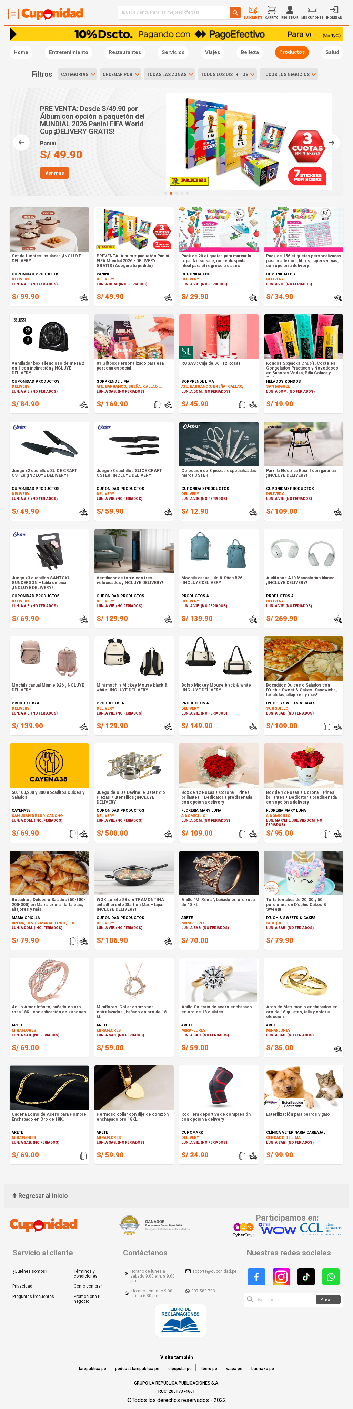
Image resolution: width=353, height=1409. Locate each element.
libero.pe (209, 1368)
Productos (292, 52)
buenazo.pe (262, 1368)
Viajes (212, 52)
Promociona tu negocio (88, 1299)
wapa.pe (234, 1368)
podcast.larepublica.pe (137, 1368)
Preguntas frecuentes (33, 1296)
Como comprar (88, 1286)
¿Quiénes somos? (29, 1271)
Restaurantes (125, 52)
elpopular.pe (180, 1368)
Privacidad (22, 1286)
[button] (165, 193)
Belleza (250, 52)
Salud (332, 52)
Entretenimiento (68, 52)
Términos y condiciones (86, 1274)
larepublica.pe (92, 1368)
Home (21, 52)
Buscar (328, 1299)
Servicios (173, 52)
